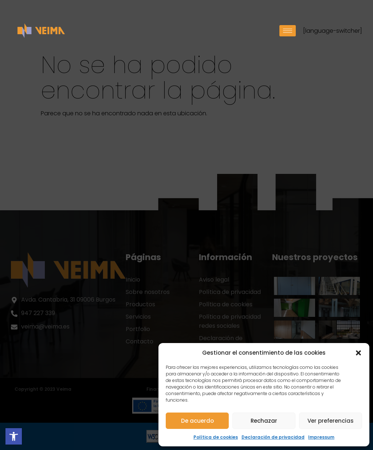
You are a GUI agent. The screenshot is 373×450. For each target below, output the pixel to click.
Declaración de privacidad (273, 437)
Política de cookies (215, 437)
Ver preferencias (330, 421)
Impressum (321, 437)
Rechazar (264, 421)
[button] (358, 353)
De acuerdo (197, 421)
